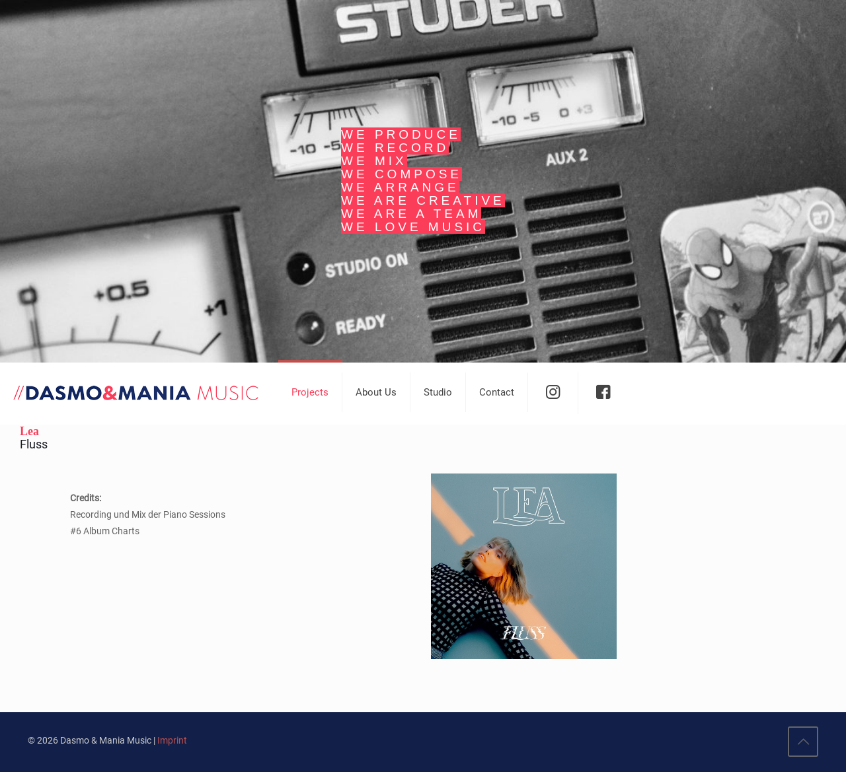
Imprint (172, 740)
